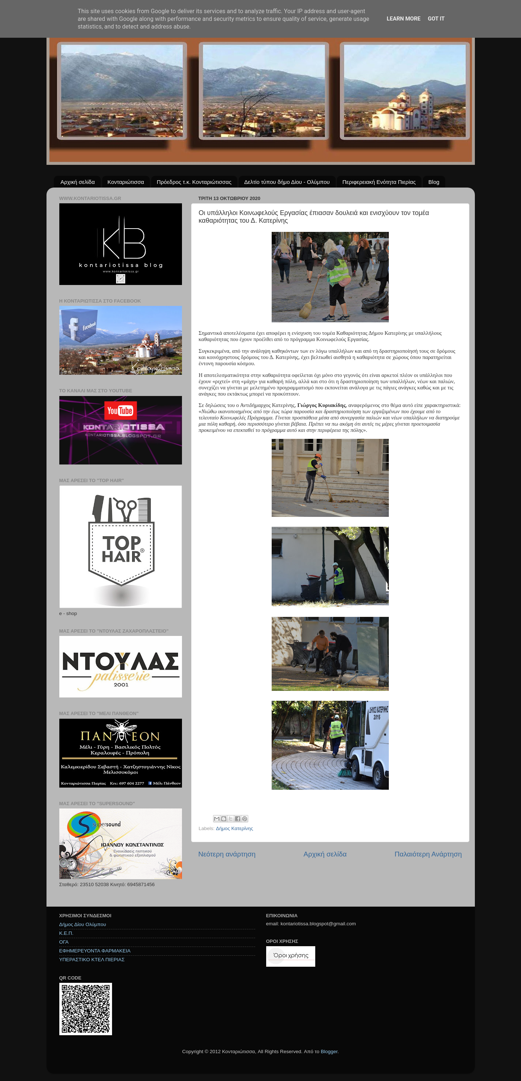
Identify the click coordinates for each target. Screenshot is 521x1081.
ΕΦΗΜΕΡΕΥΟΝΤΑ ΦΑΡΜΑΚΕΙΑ (95, 951)
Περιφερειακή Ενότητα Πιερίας (379, 182)
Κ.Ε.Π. (66, 933)
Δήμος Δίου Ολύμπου (82, 924)
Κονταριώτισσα (126, 182)
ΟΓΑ (64, 942)
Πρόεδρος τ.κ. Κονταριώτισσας (194, 182)
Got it (436, 18)
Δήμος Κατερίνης (234, 828)
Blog (433, 182)
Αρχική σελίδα (77, 182)
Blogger (329, 1051)
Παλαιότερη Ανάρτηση (428, 854)
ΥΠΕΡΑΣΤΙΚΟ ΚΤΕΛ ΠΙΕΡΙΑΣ (92, 959)
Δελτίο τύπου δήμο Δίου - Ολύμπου (287, 182)
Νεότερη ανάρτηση (227, 854)
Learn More (403, 18)
